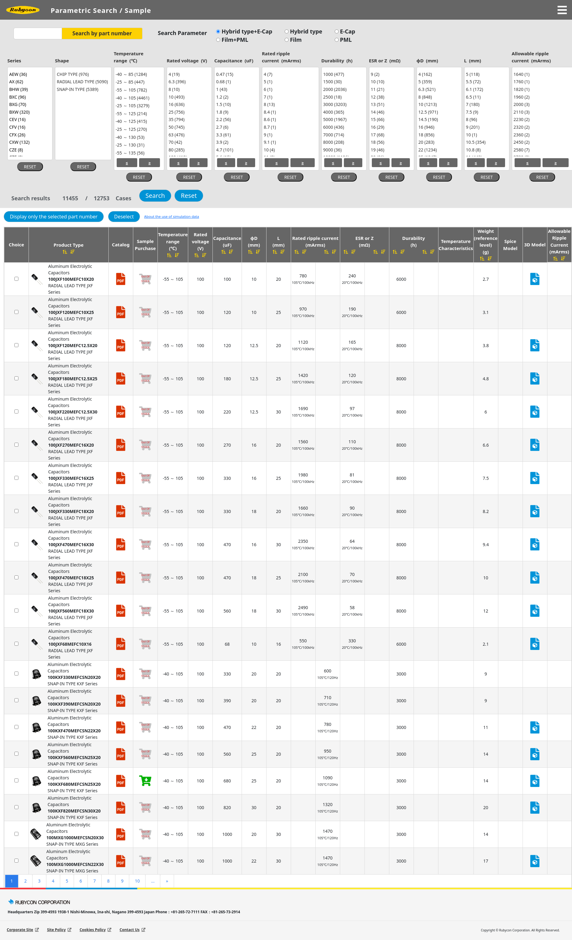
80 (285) (188, 150)
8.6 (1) (290, 119)
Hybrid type (305, 31)
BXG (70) (29, 104)
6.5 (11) (486, 97)
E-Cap (347, 31)
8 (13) (290, 104)
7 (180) (486, 104)
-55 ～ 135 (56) (138, 153)
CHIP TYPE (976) (82, 74)
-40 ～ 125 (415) (138, 122)
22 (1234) (438, 150)
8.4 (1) (290, 112)
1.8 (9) (236, 112)
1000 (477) (343, 74)
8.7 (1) (290, 127)
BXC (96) (29, 97)
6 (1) (290, 89)
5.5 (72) (486, 82)
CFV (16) (29, 127)
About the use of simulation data (171, 216)
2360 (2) (542, 135)
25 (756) (188, 112)
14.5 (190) (438, 119)
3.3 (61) (236, 135)
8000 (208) (343, 142)
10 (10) (391, 82)
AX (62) (29, 82)
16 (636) (188, 104)
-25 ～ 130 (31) (138, 145)
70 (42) (188, 142)
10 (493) (188, 97)
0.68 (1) (236, 82)
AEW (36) (29, 74)
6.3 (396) (188, 82)
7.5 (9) (486, 112)
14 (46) (391, 112)
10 (137, 881)
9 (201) (486, 127)
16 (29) (391, 127)
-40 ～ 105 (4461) (138, 98)
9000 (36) (343, 150)
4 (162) (438, 74)
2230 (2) (542, 119)
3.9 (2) (236, 142)
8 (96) (486, 119)
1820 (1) (542, 89)
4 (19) (188, 74)
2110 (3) (542, 112)
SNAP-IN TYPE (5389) (82, 89)
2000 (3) (542, 104)
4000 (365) (343, 112)
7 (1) (290, 97)
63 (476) (188, 135)
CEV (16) (29, 119)
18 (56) (391, 142)
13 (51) (391, 104)
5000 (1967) (343, 119)
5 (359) (438, 82)
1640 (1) (542, 74)
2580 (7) (542, 150)
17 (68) (391, 135)
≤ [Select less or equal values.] (127, 163)
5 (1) (290, 82)
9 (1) (290, 135)
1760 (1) (542, 82)
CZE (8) (29, 150)
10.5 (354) (486, 142)
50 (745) (188, 127)
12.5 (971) (438, 112)
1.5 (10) (236, 104)
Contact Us (129, 929)
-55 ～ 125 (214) (138, 114)
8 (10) (188, 89)
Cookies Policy (93, 929)
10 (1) (486, 135)
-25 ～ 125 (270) (138, 129)
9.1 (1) (290, 142)
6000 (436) (343, 127)
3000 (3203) (343, 104)
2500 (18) (343, 97)
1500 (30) (343, 82)
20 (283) (438, 142)
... (152, 881)
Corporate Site (20, 929)
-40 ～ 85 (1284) (138, 74)
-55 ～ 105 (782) (138, 90)
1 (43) (236, 89)
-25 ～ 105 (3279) (138, 106)
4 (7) (290, 74)
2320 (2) (542, 127)
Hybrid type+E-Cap (246, 31)
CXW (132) (29, 142)
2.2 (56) (236, 119)
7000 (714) (343, 135)
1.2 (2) (236, 97)
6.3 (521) (438, 89)
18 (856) (438, 135)
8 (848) (438, 97)
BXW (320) (29, 112)
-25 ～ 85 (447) (138, 82)
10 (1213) (438, 104)
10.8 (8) (486, 150)
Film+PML (234, 39)
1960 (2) (542, 97)
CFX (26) (29, 135)
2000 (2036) (343, 89)
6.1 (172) (486, 89)
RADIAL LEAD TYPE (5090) (82, 82)
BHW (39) (29, 89)
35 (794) (188, 119)
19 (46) (391, 150)
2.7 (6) (236, 127)
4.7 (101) (236, 150)
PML (345, 39)
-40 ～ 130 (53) (138, 137)
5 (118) (486, 74)
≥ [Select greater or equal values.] (149, 163)
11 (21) (391, 89)
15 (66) (391, 119)
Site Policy (56, 929)
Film (295, 39)
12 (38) (391, 97)
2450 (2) (542, 142)
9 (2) (391, 74)
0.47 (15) (236, 74)
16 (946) (438, 127)
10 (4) (290, 150)
